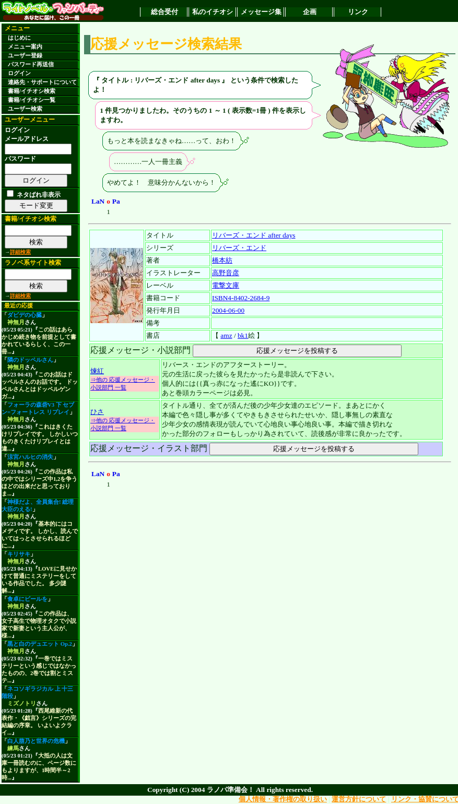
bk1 (243, 335)
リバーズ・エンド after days (254, 235)
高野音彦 (225, 273)
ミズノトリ (21, 703)
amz (226, 335)
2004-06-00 (228, 310)
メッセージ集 (261, 12)
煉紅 (97, 371)
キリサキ (18, 554)
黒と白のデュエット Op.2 (39, 644)
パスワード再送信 (31, 64)
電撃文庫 (225, 285)
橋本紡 (222, 260)
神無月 (16, 322)
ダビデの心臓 (24, 315)
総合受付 (164, 12)
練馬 (13, 748)
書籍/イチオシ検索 (31, 91)
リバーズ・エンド (239, 248)
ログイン (19, 73)
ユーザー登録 (25, 55)
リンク (358, 12)
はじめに (19, 38)
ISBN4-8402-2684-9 (240, 298)
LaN (97, 201)
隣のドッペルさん (30, 360)
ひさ (97, 412)
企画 (309, 12)
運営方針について (359, 799)
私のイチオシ (212, 12)
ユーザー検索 (25, 109)
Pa (116, 201)
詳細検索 (20, 252)
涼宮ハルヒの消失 (30, 457)
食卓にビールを (27, 599)
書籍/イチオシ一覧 (31, 100)
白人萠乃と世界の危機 (36, 741)
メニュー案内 (25, 47)
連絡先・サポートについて (42, 82)
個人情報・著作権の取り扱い (283, 799)
